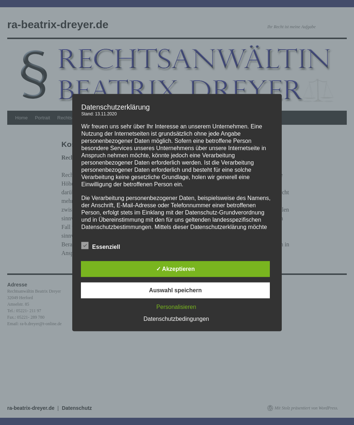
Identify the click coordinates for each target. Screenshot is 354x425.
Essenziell (100, 246)
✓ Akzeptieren (175, 269)
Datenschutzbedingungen (176, 319)
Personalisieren (176, 307)
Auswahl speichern (175, 290)
